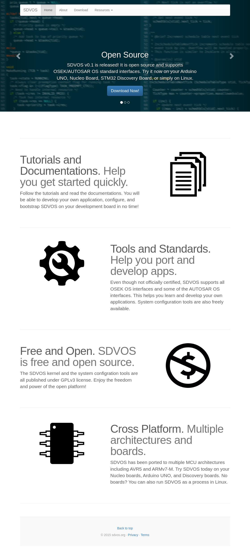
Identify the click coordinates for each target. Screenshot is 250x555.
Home (48, 10)
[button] (19, 56)
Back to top (125, 528)
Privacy (133, 535)
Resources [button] (104, 10)
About (63, 10)
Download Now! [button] (125, 91)
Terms (145, 535)
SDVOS (30, 10)
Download (81, 10)
